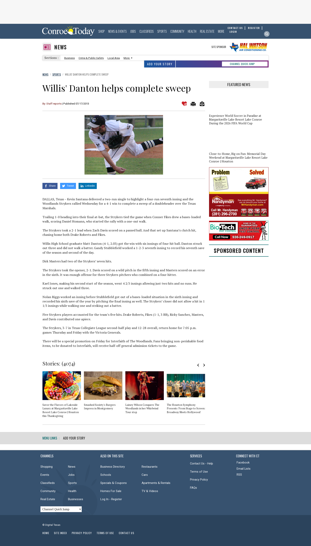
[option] (63, 396)
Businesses (75, 499)
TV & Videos (150, 491)
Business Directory (112, 466)
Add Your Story (159, 64)
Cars (145, 475)
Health (192, 31)
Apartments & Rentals (156, 483)
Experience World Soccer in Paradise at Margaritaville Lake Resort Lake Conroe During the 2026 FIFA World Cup (235, 119)
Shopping (46, 466)
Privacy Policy (199, 479)
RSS (239, 474)
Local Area (114, 58)
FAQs (193, 487)
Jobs (133, 31)
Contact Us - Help (201, 463)
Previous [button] (198, 365)
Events (44, 475)
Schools (105, 475)
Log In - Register (111, 499)
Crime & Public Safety (91, 58)
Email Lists (244, 468)
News (60, 47)
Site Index (60, 533)
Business (69, 58)
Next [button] (204, 365)
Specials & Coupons (113, 483)
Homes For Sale (110, 491)
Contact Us (126, 533)
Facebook (243, 462)
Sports (162, 31)
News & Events (117, 31)
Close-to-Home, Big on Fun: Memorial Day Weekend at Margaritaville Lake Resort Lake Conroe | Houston (238, 157)
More (221, 31)
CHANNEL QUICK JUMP (242, 64)
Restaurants (149, 466)
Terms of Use (199, 471)
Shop (101, 31)
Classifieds (146, 31)
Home (45, 533)
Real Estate (207, 31)
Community (177, 31)
